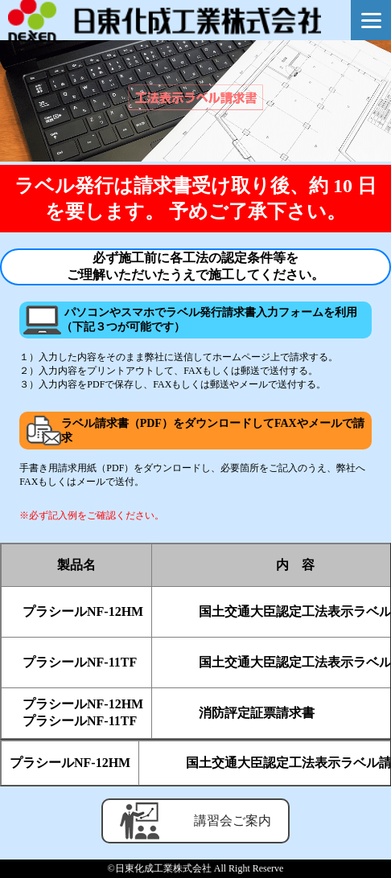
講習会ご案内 (195, 820)
